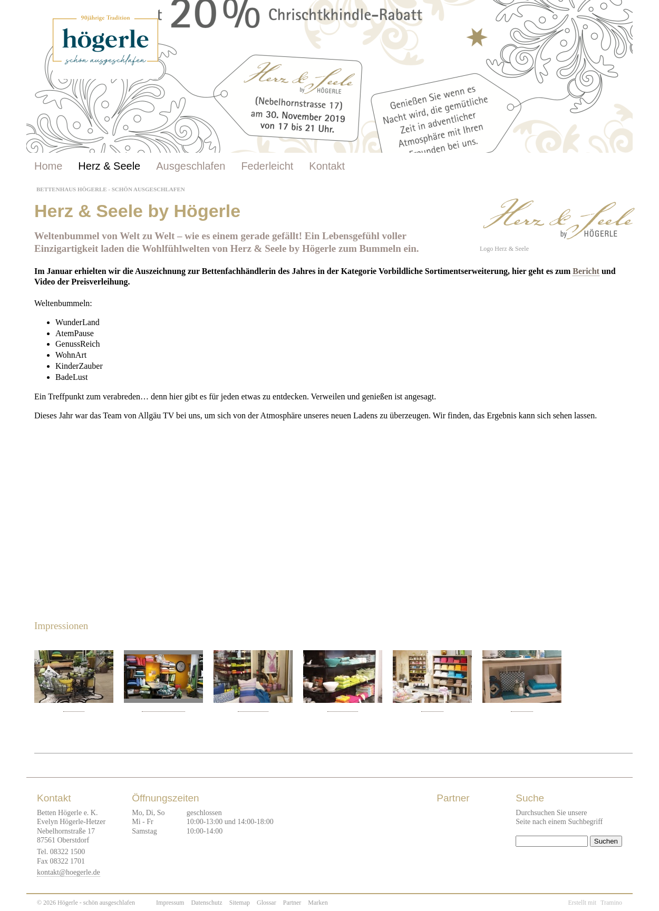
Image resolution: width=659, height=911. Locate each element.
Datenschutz (206, 902)
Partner (292, 902)
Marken (317, 902)
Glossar (266, 902)
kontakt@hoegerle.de (68, 872)
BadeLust (432, 708)
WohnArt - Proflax (163, 708)
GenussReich (253, 708)
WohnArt (74, 708)
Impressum (170, 902)
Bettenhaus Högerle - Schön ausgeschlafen (110, 189)
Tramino (611, 902)
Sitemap (239, 902)
